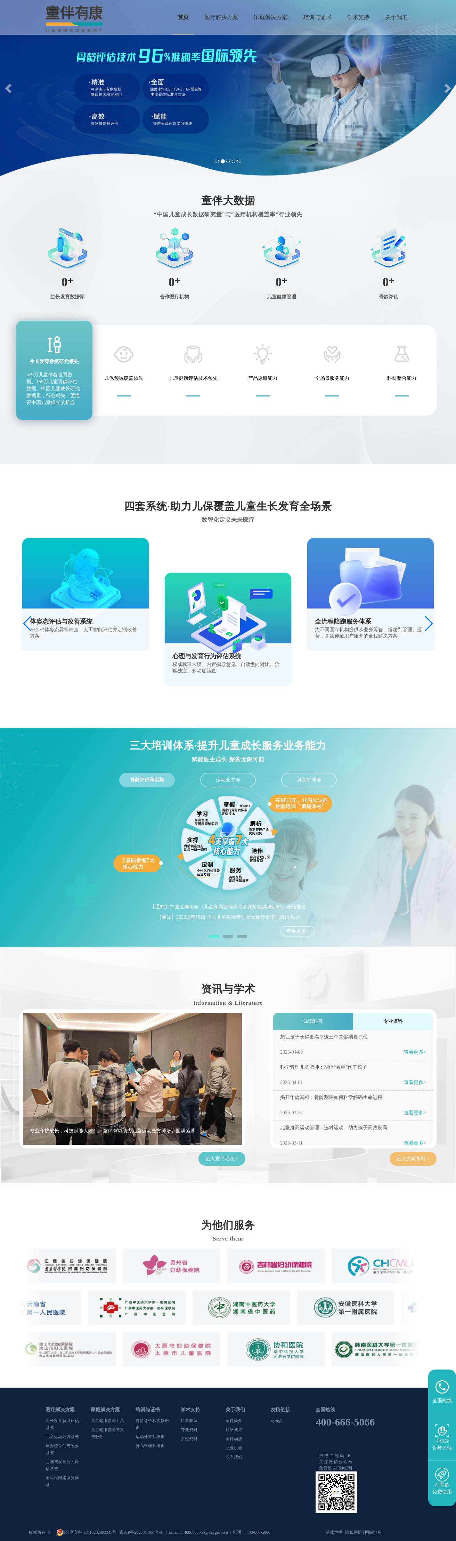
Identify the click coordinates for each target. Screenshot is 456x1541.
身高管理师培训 (150, 1445)
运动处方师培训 (150, 1436)
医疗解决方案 (221, 17)
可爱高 (277, 1420)
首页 (183, 17)
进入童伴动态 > (221, 1158)
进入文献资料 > (413, 1158)
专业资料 (189, 1429)
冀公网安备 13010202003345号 (89, 1532)
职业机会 (234, 1447)
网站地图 (373, 1532)
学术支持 (358, 17)
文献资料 (189, 1438)
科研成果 (234, 1429)
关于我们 (396, 17)
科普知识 (189, 1420)
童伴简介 (234, 1420)
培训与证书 (317, 17)
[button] (9, 88)
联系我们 (234, 1456)
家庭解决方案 (270, 17)
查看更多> (297, 931)
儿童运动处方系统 (62, 1436)
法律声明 (334, 1532)
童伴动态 (234, 1438)
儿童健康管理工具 (107, 1420)
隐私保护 (353, 1532)
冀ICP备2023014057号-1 (141, 1532)
